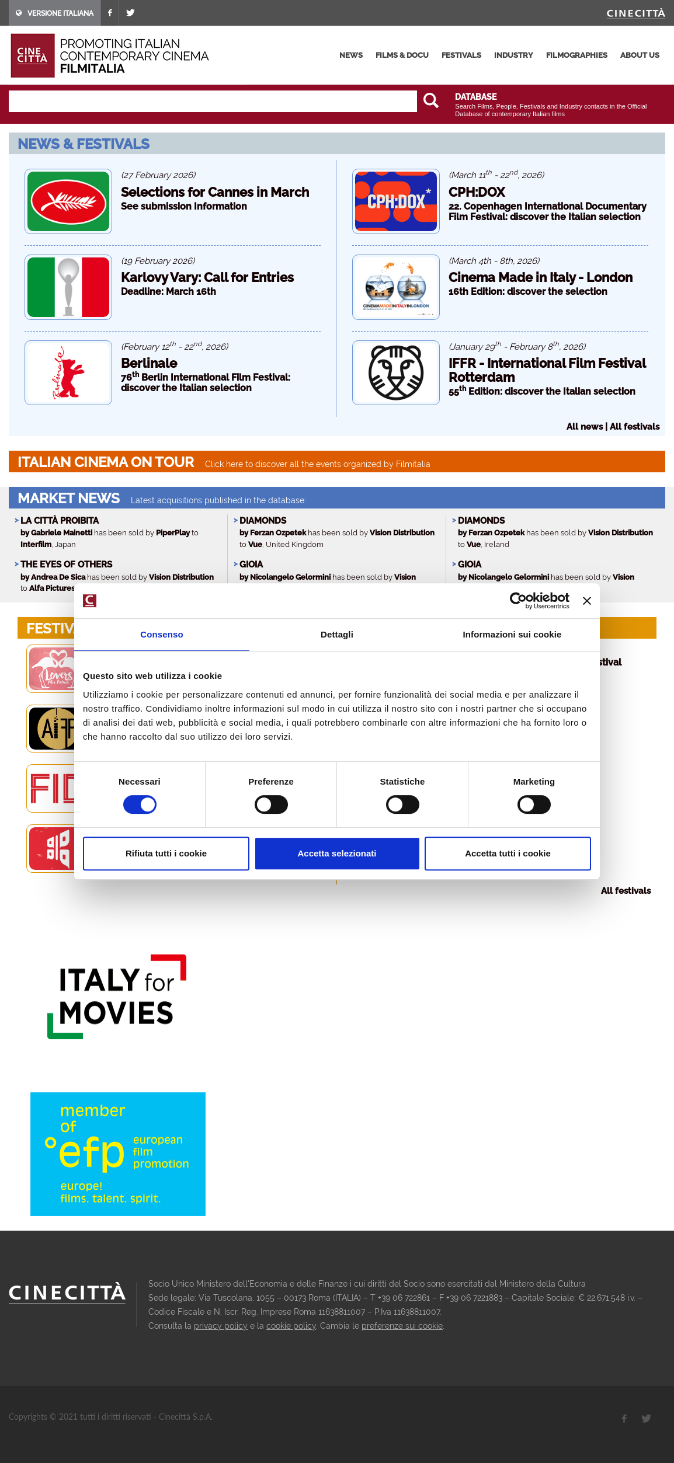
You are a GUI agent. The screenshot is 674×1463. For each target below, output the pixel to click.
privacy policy (221, 1325)
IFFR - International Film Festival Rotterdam (547, 370)
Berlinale (149, 363)
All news (585, 427)
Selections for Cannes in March (215, 192)
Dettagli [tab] (337, 634)
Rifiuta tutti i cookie (166, 853)
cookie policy (291, 1325)
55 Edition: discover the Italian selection (542, 391)
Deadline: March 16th (168, 291)
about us (639, 55)
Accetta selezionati (336, 853)
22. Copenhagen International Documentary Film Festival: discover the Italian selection (548, 211)
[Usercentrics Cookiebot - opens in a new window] (518, 600)
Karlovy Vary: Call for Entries (207, 277)
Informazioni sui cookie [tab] (512, 634)
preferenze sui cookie (402, 1325)
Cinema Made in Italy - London (541, 277)
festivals (461, 55)
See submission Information (184, 206)
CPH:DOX (477, 192)
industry (513, 55)
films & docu (402, 55)
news (351, 55)
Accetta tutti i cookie (508, 853)
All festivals (634, 427)
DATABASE (475, 97)
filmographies (576, 55)
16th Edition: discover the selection (528, 291)
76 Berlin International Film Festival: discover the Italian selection (205, 382)
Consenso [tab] (161, 634)
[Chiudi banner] (587, 601)
